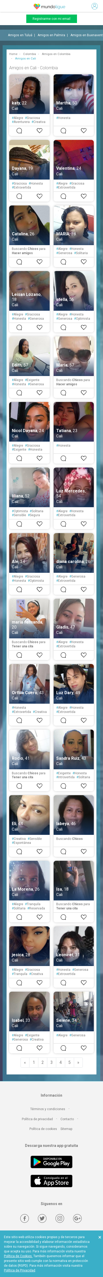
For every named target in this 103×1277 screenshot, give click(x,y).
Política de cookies (43, 1129)
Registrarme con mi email (51, 19)
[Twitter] (42, 1218)
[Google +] (77, 1218)
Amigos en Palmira (51, 35)
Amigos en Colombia (56, 54)
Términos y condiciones (47, 1109)
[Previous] (24, 1063)
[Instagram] (59, 1218)
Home (13, 54)
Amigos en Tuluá (20, 35)
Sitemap (66, 1129)
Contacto (67, 1119)
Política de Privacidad (19, 1270)
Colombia (29, 54)
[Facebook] (24, 1218)
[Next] (78, 1063)
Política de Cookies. (18, 1256)
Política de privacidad (37, 1119)
